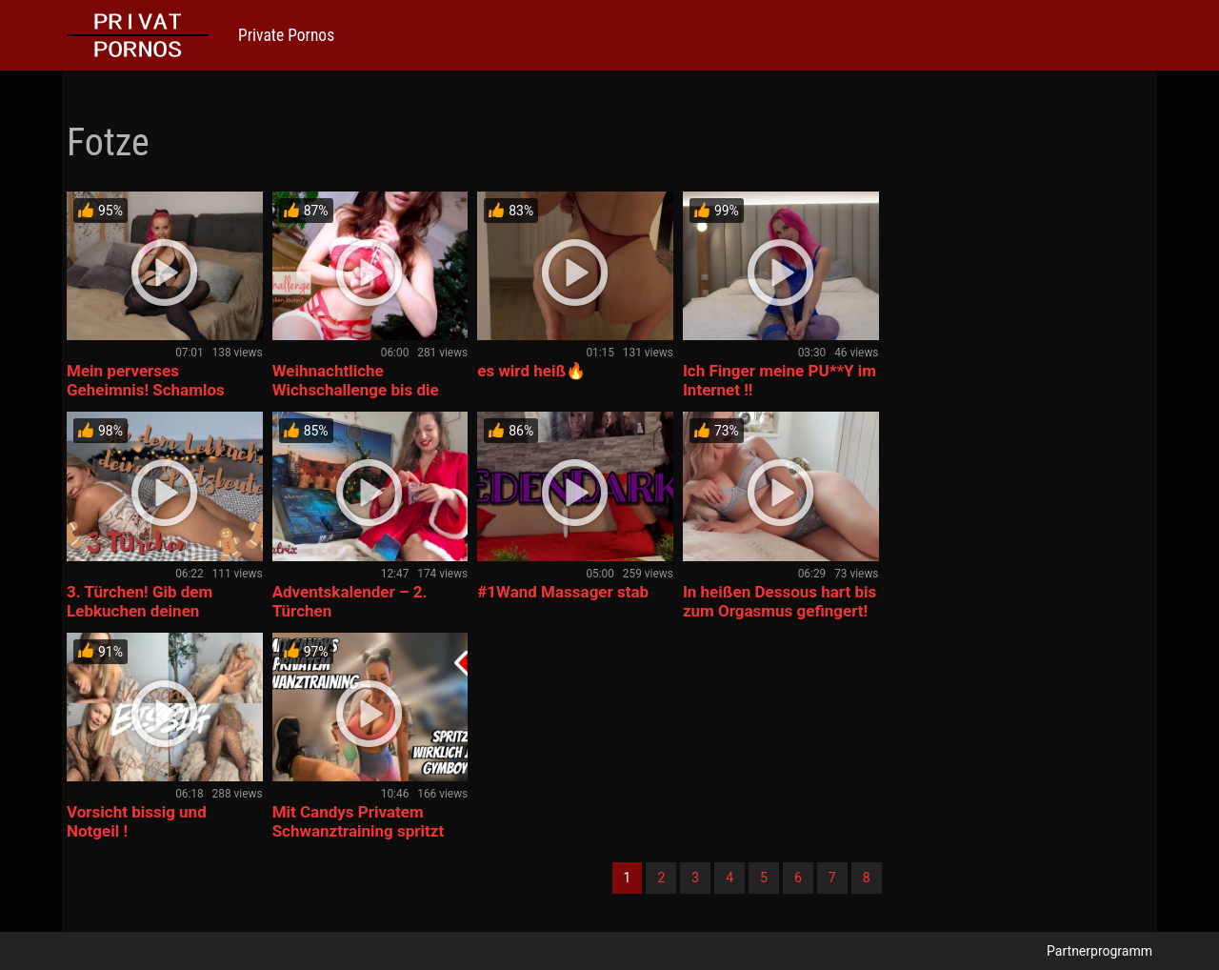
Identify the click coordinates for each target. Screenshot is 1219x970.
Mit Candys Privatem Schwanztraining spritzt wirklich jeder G (358, 830)
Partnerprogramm (1099, 951)
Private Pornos (286, 35)
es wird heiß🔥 (531, 370)
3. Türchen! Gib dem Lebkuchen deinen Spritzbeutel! (139, 610)
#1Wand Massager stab (563, 591)
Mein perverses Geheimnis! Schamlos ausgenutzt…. (146, 389)
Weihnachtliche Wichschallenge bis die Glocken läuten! (355, 389)
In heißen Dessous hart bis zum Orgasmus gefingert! (779, 601)
